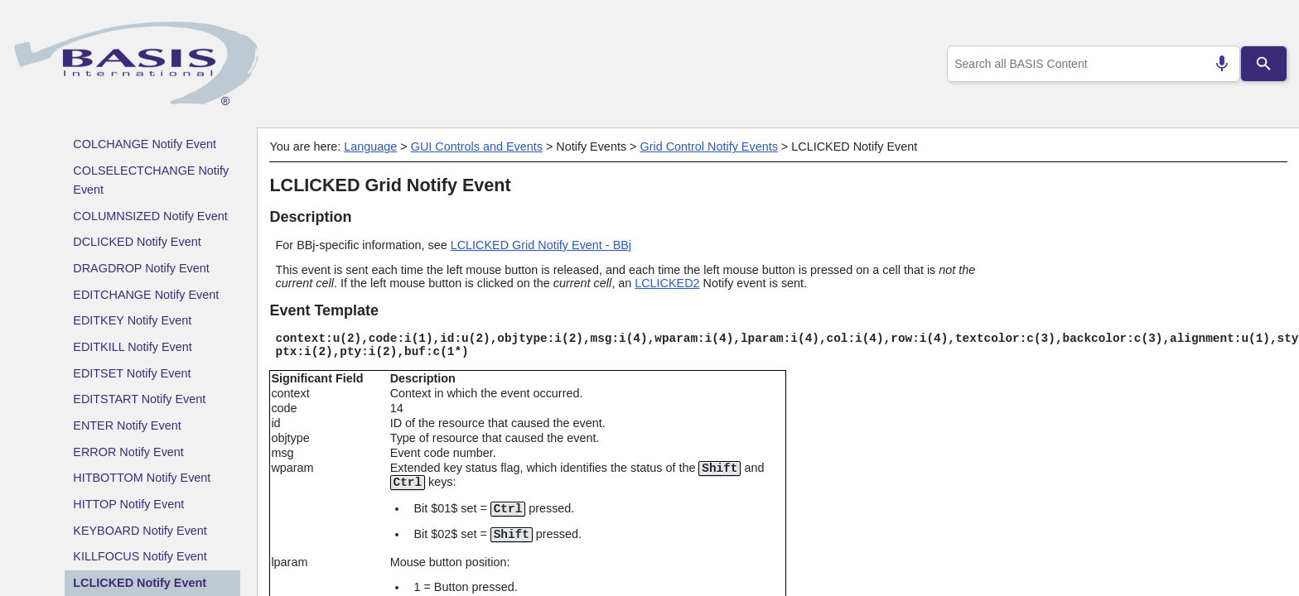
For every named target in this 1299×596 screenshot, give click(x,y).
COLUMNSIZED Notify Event (150, 216)
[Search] (1264, 64)
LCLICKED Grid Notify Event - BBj (541, 245)
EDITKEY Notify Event (132, 320)
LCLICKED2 (667, 283)
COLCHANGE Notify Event (144, 144)
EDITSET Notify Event (132, 373)
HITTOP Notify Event (128, 504)
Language (370, 146)
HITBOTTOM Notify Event (141, 477)
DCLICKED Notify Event (136, 241)
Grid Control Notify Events (708, 146)
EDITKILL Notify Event (132, 346)
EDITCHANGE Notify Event (146, 294)
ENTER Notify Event (127, 425)
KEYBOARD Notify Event (140, 530)
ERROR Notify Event (128, 452)
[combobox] (1090, 64)
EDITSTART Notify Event (139, 399)
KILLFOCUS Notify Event (140, 556)
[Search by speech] (1215, 64)
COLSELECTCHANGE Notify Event (151, 180)
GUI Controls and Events (477, 146)
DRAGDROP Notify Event (141, 268)
